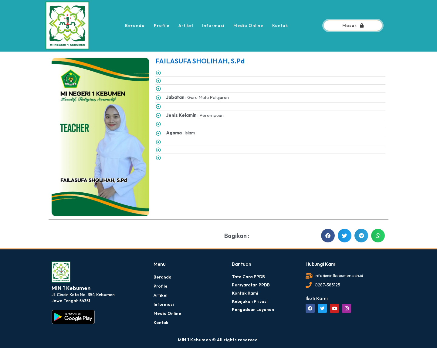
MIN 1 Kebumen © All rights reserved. (218, 340)
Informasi (213, 25)
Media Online (248, 25)
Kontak (280, 25)
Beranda (135, 25)
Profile (161, 25)
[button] (328, 235)
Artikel (185, 25)
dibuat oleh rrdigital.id (54, 252)
